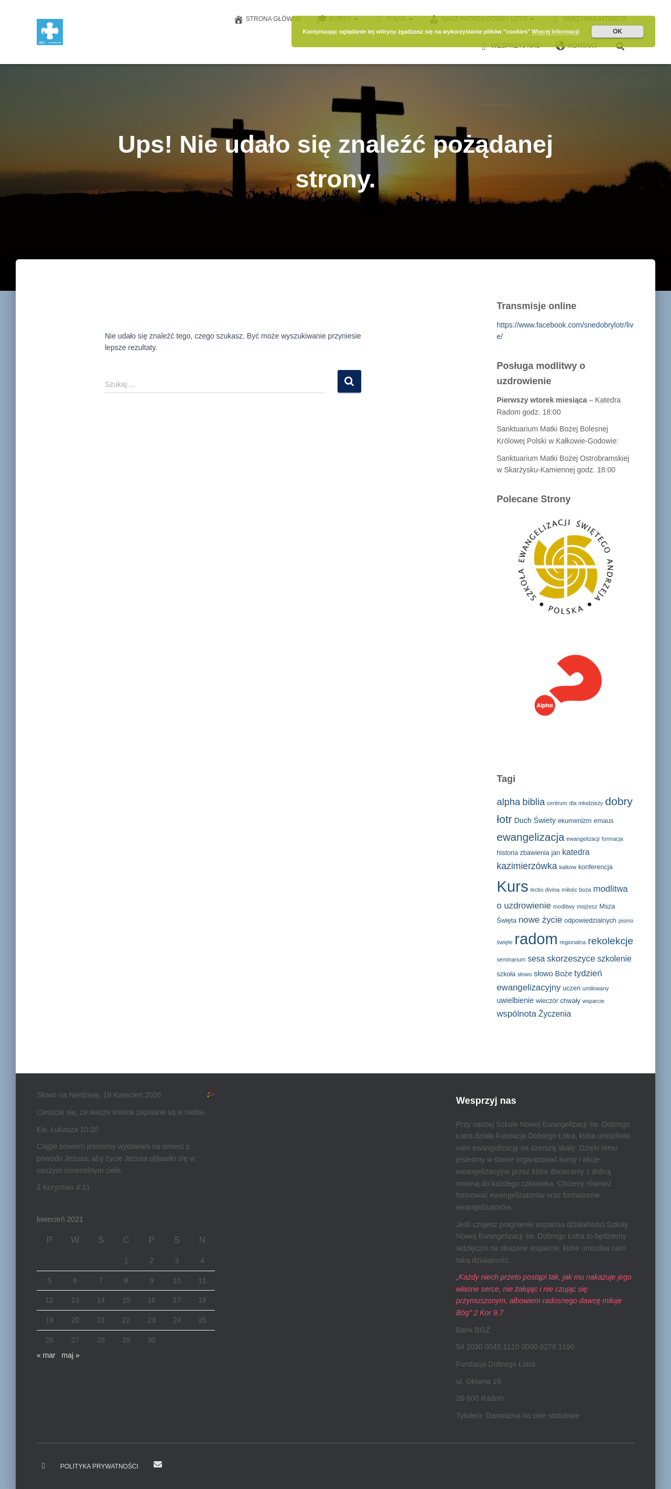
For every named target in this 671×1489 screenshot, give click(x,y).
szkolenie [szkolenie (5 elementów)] (614, 958)
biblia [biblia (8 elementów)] (533, 801)
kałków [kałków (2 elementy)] (568, 867)
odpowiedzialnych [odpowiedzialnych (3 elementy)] (590, 920)
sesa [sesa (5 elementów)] (536, 958)
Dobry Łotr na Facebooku (43, 1466)
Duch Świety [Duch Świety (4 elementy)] (535, 820)
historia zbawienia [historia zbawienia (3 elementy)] (523, 853)
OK (617, 31)
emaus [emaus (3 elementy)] (603, 821)
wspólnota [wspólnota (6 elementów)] (517, 1014)
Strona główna (267, 19)
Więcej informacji (555, 31)
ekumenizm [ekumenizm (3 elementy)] (575, 821)
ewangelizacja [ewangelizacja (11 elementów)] (531, 837)
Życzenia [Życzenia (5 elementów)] (554, 1013)
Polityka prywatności (99, 1466)
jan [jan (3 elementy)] (555, 853)
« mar (46, 1355)
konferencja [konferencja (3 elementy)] (595, 867)
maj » (70, 1355)
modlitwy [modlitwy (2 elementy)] (564, 906)
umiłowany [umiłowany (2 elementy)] (595, 988)
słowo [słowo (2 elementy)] (524, 974)
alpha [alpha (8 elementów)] (509, 801)
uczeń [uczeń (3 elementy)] (571, 988)
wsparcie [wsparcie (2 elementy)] (593, 1001)
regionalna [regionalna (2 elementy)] (573, 942)
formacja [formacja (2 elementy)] (612, 839)
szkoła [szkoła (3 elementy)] (506, 974)
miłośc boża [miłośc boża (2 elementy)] (576, 889)
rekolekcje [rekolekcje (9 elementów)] (610, 940)
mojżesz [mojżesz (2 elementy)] (587, 906)
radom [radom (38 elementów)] (536, 939)
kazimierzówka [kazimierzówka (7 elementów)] (527, 866)
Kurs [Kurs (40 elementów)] (512, 886)
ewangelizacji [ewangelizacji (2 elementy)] (583, 839)
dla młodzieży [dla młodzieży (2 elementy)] (586, 803)
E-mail (157, 1464)
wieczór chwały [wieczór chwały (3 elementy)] (558, 1001)
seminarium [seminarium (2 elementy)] (511, 959)
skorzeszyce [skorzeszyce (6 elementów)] (571, 959)
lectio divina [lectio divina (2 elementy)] (545, 889)
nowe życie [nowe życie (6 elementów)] (540, 920)
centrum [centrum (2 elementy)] (557, 803)
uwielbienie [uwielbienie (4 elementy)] (515, 1000)
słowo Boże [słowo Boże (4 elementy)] (553, 973)
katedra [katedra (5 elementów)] (576, 852)
